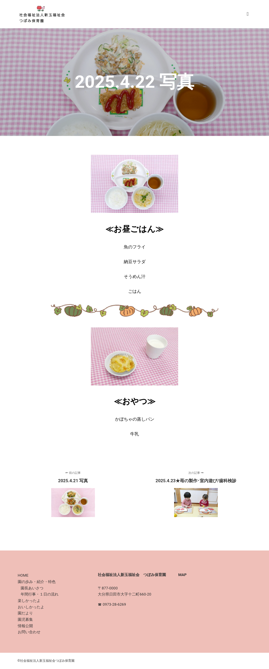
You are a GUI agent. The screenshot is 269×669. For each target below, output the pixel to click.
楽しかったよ (29, 600)
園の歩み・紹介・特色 (37, 582)
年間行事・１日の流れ (40, 594)
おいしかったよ (31, 607)
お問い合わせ (29, 632)
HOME (23, 575)
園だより (25, 613)
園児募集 (25, 619)
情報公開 (25, 626)
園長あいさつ (32, 588)
